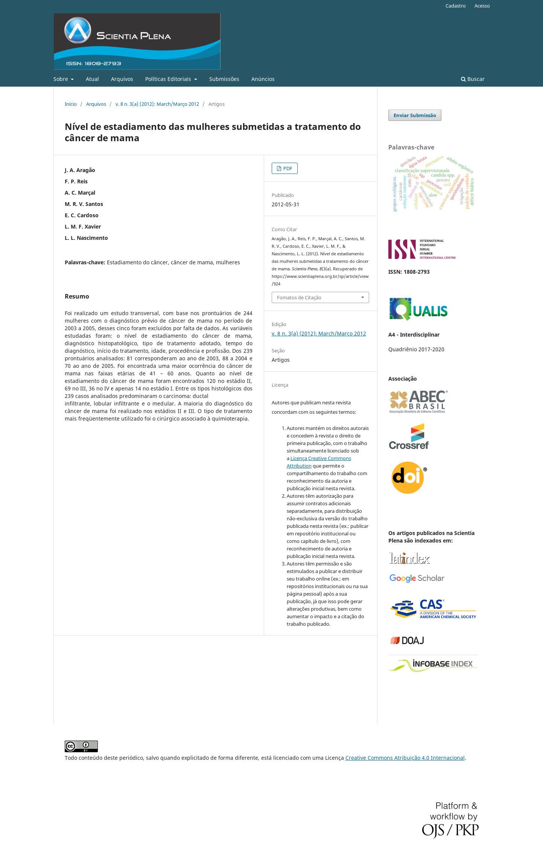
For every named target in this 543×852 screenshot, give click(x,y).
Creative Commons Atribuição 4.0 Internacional (405, 757)
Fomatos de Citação (299, 297)
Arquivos (122, 78)
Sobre (61, 78)
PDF (287, 168)
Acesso (482, 5)
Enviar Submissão (415, 115)
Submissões (224, 78)
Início (71, 104)
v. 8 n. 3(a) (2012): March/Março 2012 (157, 104)
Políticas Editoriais (169, 78)
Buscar (473, 78)
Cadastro (456, 5)
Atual (92, 78)
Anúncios (263, 78)
